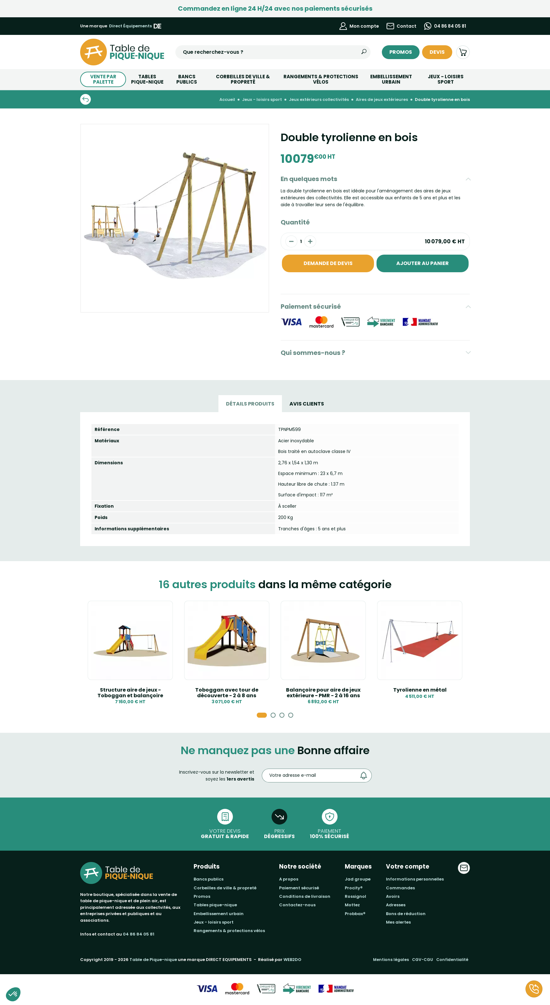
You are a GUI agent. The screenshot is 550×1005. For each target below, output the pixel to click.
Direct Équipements (135, 26)
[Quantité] (301, 241)
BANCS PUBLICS (186, 79)
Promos (400, 52)
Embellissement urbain (391, 79)
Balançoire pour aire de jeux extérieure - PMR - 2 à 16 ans (323, 692)
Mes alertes (398, 922)
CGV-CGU (422, 959)
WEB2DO (292, 960)
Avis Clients (306, 403)
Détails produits (250, 403)
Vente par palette (103, 79)
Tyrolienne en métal (420, 689)
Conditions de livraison (304, 896)
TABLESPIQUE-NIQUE (147, 79)
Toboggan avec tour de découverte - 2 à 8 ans (226, 692)
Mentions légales (391, 959)
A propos (288, 879)
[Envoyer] (365, 775)
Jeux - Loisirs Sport (446, 79)
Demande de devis (328, 263)
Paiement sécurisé (311, 306)
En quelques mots (309, 178)
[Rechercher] (364, 52)
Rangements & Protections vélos (320, 79)
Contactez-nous (297, 905)
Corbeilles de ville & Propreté (243, 79)
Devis (437, 52)
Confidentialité (452, 959)
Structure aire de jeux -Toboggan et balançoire (130, 692)
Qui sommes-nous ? (313, 352)
